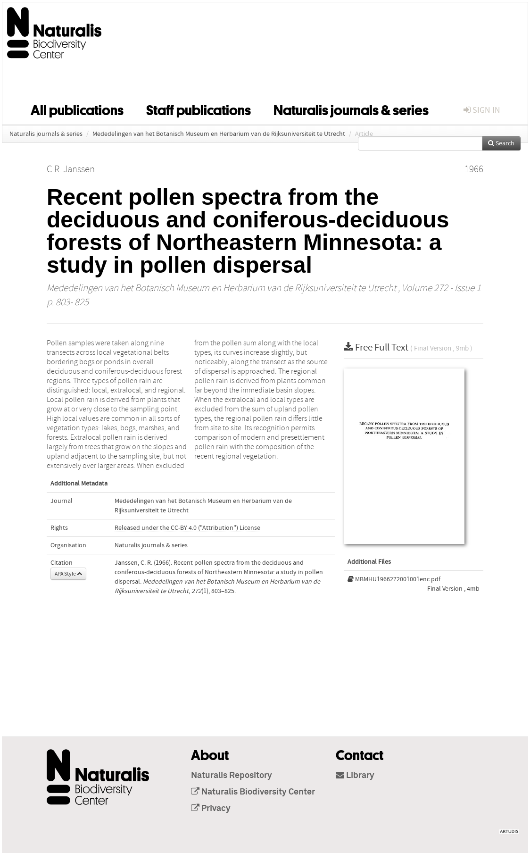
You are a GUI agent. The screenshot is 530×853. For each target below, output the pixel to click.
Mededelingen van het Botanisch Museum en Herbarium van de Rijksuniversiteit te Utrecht (218, 134)
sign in (482, 110)
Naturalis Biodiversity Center (253, 792)
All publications (77, 108)
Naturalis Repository (231, 775)
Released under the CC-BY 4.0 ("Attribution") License (187, 528)
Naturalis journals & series (351, 108)
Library (355, 775)
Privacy (211, 808)
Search (501, 143)
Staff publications (198, 108)
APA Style (68, 573)
